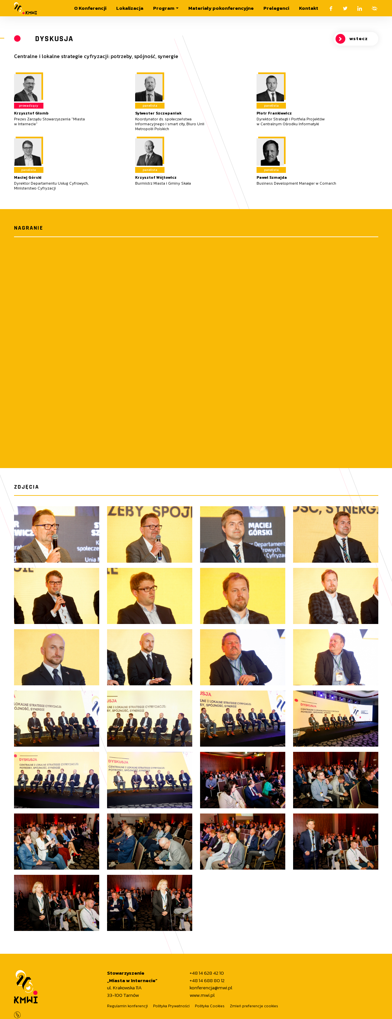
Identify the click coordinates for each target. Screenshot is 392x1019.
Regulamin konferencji (127, 1006)
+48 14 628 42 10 (207, 973)
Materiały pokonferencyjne (221, 8)
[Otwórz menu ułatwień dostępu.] (374, 8)
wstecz (352, 39)
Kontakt (308, 8)
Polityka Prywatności (171, 1006)
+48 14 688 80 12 (207, 980)
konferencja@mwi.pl (211, 987)
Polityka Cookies (210, 1006)
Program (163, 8)
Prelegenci (276, 8)
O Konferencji (90, 8)
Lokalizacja (129, 8)
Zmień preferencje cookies (254, 1006)
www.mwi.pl (202, 995)
